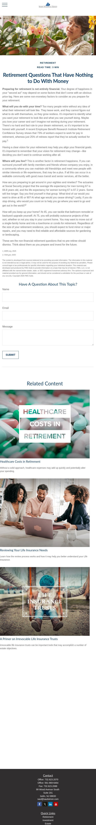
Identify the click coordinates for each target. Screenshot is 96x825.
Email (5, 308)
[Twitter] (45, 804)
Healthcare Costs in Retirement (20, 461)
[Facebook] (39, 804)
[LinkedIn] (50, 804)
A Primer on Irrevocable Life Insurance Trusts (29, 639)
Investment (48, 820)
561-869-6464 (51, 783)
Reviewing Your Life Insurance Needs (24, 550)
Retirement (48, 817)
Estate (48, 823)
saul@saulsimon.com (48, 799)
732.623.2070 (51, 779)
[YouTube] (56, 804)
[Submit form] (10, 355)
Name (5, 289)
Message (7, 326)
